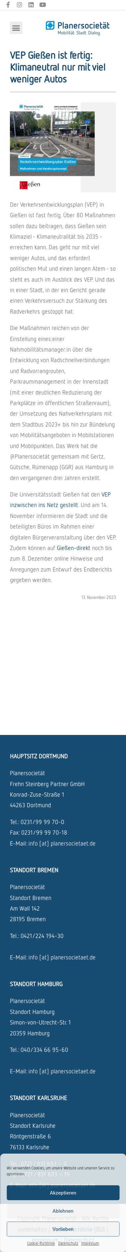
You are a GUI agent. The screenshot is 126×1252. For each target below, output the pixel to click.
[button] (16, 28)
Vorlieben (63, 1229)
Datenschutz (68, 1243)
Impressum (90, 1243)
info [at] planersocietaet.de (62, 843)
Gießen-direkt (73, 547)
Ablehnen (63, 1211)
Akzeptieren (63, 1193)
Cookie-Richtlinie (41, 1243)
